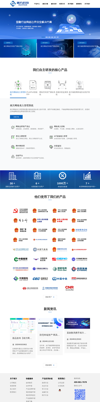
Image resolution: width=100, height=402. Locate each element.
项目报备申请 (30, 382)
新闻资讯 (79, 4)
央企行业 (45, 376)
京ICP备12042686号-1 (56, 399)
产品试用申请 (30, 379)
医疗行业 (45, 385)
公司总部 (61, 373)
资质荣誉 (13, 376)
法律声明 (73, 399)
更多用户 (50, 287)
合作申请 (29, 376)
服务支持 (53, 4)
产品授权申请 (30, 388)
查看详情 (16, 117)
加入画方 (13, 379)
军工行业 (45, 379)
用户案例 (70, 4)
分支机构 (61, 376)
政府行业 (45, 373)
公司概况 (13, 373)
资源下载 (29, 391)
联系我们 (13, 382)
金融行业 (45, 382)
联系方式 (62, 4)
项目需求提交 (30, 385)
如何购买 (29, 373)
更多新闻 (50, 355)
